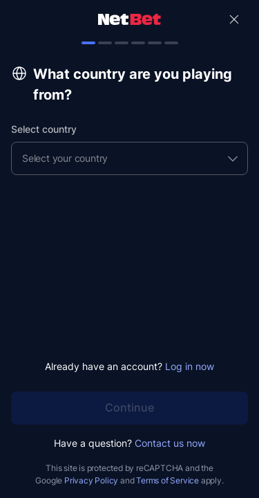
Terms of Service (167, 480)
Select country (44, 129)
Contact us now (170, 443)
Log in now (189, 366)
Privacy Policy (91, 480)
